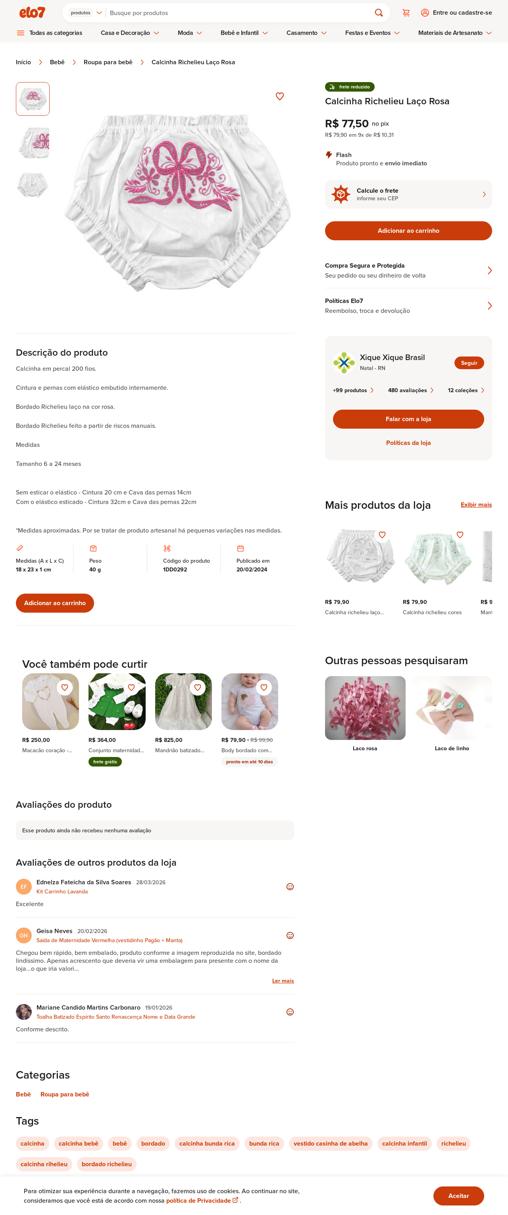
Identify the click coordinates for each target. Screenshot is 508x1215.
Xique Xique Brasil (392, 357)
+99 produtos (353, 390)
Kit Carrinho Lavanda (62, 891)
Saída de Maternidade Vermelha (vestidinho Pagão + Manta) (110, 940)
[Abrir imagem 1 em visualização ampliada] (176, 199)
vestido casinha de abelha (331, 1143)
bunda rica (264, 1143)
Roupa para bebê (114, 62)
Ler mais (283, 980)
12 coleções (466, 390)
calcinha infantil (404, 1143)
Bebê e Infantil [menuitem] (244, 32)
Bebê (63, 62)
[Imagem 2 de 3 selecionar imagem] (33, 142)
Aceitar (458, 1195)
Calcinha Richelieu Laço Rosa (193, 62)
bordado (153, 1143)
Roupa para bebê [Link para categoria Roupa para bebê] (64, 1094)
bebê (120, 1143)
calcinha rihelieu (44, 1164)
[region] (408, 568)
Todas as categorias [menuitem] (56, 32)
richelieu (453, 1143)
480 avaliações (410, 390)
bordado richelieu (107, 1164)
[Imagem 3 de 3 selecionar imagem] (33, 185)
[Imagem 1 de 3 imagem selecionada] (33, 99)
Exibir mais (476, 505)
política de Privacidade (203, 1200)
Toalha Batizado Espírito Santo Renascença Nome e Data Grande (116, 1016)
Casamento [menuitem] (307, 32)
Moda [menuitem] (190, 32)
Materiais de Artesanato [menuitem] (455, 32)
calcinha (32, 1143)
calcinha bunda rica (207, 1143)
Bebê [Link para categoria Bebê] (23, 1094)
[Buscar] (241, 12)
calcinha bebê (78, 1143)
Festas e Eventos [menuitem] (372, 32)
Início (30, 62)
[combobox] (85, 12)
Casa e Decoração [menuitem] (130, 32)
